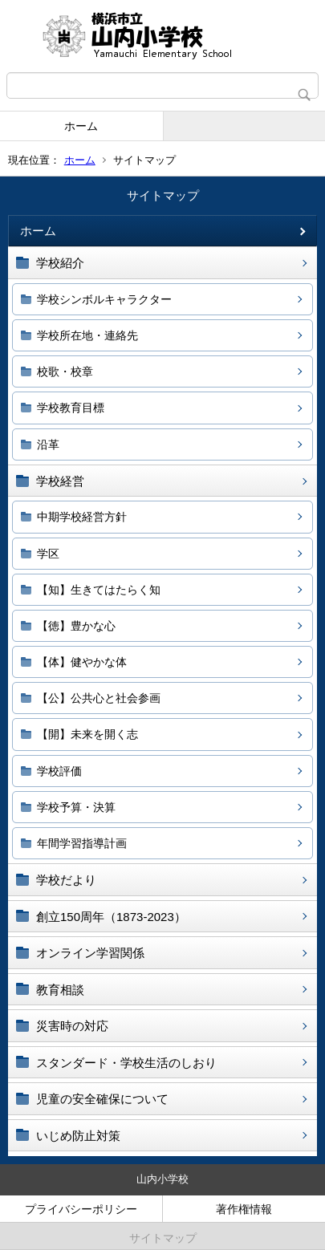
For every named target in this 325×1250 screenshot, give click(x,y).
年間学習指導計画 (82, 843)
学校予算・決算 (76, 807)
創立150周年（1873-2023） (111, 916)
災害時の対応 (72, 1026)
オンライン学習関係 (90, 953)
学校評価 (59, 771)
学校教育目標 (70, 407)
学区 (48, 553)
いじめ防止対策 (78, 1135)
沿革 (48, 444)
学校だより (66, 880)
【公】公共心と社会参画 (98, 698)
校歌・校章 (65, 371)
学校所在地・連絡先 (87, 335)
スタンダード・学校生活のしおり (126, 1062)
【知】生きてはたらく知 (98, 589)
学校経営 (60, 481)
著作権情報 (244, 1209)
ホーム (81, 126)
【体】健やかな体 (82, 661)
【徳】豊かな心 (76, 625)
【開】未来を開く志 (87, 734)
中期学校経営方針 (82, 516)
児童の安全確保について (102, 1099)
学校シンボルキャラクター (104, 299)
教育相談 (60, 989)
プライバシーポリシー (81, 1209)
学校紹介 (60, 263)
